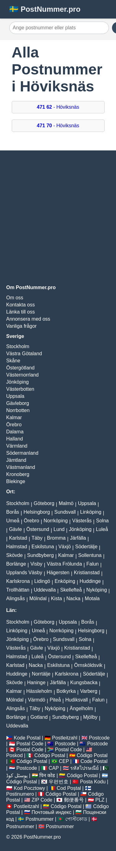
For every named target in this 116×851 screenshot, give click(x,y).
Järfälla (78, 538)
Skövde (14, 555)
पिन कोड (47, 775)
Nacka (73, 598)
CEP (64, 761)
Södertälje (86, 546)
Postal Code (29, 743)
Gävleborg (17, 403)
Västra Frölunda (64, 564)
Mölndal (38, 598)
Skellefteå (71, 589)
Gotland (39, 717)
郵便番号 (74, 800)
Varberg (88, 691)
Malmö (66, 503)
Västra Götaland (24, 353)
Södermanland (22, 453)
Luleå (102, 529)
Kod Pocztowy (29, 788)
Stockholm (17, 346)
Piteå (55, 699)
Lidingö (42, 581)
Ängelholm (81, 708)
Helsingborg (37, 512)
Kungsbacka (83, 682)
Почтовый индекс (51, 812)
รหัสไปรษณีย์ (84, 768)
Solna (102, 520)
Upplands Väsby (24, 572)
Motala (92, 598)
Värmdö (36, 699)
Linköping (90, 512)
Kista (56, 598)
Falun (92, 564)
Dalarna (15, 431)
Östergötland (20, 367)
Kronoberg (17, 474)
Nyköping (96, 589)
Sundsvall (65, 512)
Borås (12, 512)
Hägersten (58, 572)
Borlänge (16, 564)
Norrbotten (18, 410)
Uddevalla (45, 589)
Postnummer (40, 819)
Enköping (64, 581)
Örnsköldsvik (88, 665)
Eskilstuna (43, 546)
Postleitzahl (64, 737)
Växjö (64, 546)
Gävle (15, 529)
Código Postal (49, 755)
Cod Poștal (69, 788)
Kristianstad (87, 572)
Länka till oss (20, 311)
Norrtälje (41, 673)
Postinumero (20, 794)
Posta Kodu (93, 781)
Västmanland (20, 467)
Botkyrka (66, 691)
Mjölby (90, 717)
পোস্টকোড (76, 819)
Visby (36, 564)
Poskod (14, 755)
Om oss (14, 297)
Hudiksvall (76, 699)
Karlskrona (18, 581)
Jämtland (16, 460)
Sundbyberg (40, 555)
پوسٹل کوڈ (17, 775)
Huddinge (90, 581)
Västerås (82, 520)
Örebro (14, 424)
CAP (54, 768)
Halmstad (16, 546)
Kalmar (14, 417)
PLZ (99, 800)
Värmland (16, 446)
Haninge (36, 682)
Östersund (37, 529)
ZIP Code (42, 800)
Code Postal (93, 761)
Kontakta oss (20, 304)
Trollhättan (17, 589)
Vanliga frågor (21, 326)
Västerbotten (20, 389)
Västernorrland (22, 374)
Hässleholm (39, 691)
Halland (14, 438)
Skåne (13, 360)
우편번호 (58, 781)
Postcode (99, 737)
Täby (37, 538)
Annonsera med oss (28, 319)
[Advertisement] (58, 218)
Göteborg (44, 503)
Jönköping (17, 382)
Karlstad (18, 538)
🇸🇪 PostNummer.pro (44, 9)
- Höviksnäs (58, 107)
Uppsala (15, 396)
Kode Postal (27, 737)
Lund (59, 529)
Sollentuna (90, 555)
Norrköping (56, 520)
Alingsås (15, 598)
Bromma (56, 538)
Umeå (12, 520)
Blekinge (15, 481)
